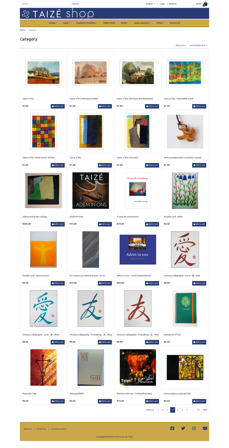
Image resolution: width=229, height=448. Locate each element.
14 (198, 410)
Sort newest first (197, 45)
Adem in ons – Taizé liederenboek (134, 275)
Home (22, 30)
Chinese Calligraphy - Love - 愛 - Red (182, 275)
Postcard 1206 (29, 393)
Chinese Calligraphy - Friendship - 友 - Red (137, 334)
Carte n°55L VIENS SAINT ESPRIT (38, 157)
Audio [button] (124, 23)
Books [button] (52, 23)
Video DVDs (109, 23)
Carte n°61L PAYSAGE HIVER (84, 98)
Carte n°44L (75, 157)
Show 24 (180, 45)
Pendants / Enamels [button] (86, 23)
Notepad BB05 (77, 393)
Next (205, 410)
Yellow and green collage (34, 216)
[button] (202, 4)
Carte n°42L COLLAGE (127, 157)
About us (28, 429)
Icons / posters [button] (141, 23)
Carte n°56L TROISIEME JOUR (178, 98)
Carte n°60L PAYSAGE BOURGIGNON (135, 98)
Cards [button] (65, 23)
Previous (150, 410)
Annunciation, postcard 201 (177, 393)
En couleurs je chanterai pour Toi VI (87, 275)
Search (75, 4)
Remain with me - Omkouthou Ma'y (134, 393)
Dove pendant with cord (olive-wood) (182, 157)
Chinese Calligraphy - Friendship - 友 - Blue (91, 334)
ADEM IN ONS (76, 216)
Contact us (41, 429)
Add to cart (57, 106)
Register (173, 4)
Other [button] (159, 23)
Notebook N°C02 (172, 334)
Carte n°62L (28, 98)
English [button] (149, 4)
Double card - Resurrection (35, 275)
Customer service (59, 429)
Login (162, 4)
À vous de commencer (128, 216)
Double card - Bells (173, 216)
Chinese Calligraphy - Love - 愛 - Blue (40, 334)
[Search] (45, 4)
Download (175, 23)
